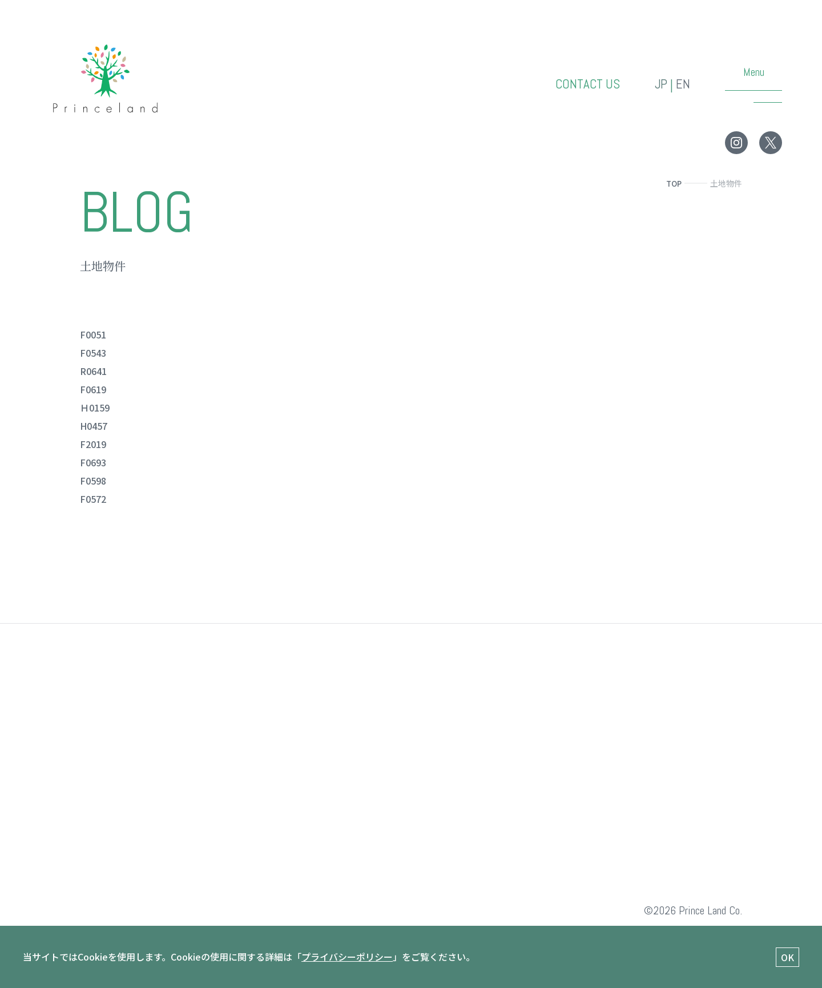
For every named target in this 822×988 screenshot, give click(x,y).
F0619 (93, 389)
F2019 (93, 444)
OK (787, 957)
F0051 (93, 334)
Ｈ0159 (95, 407)
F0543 (93, 353)
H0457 (93, 426)
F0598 (93, 480)
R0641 (93, 371)
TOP (673, 183)
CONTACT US (585, 85)
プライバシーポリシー (347, 956)
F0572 (93, 499)
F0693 (93, 462)
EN (683, 85)
